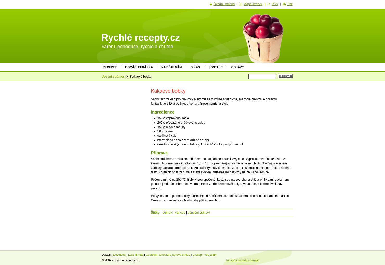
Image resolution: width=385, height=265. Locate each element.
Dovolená (119, 254)
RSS (275, 4)
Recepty (110, 67)
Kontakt (216, 67)
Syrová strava (181, 254)
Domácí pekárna (139, 67)
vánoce (180, 212)
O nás (195, 67)
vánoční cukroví (199, 212)
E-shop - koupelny (205, 254)
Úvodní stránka (113, 76)
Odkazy (237, 67)
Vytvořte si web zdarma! (243, 260)
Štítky (155, 212)
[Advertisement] (122, 163)
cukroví (168, 212)
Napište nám (171, 67)
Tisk (290, 4)
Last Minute (135, 254)
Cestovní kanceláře (158, 254)
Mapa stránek (253, 4)
